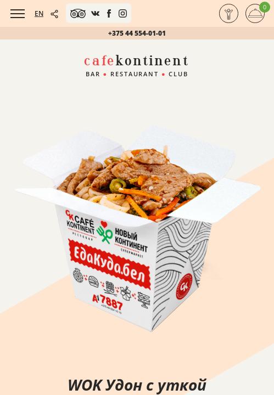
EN (39, 13)
